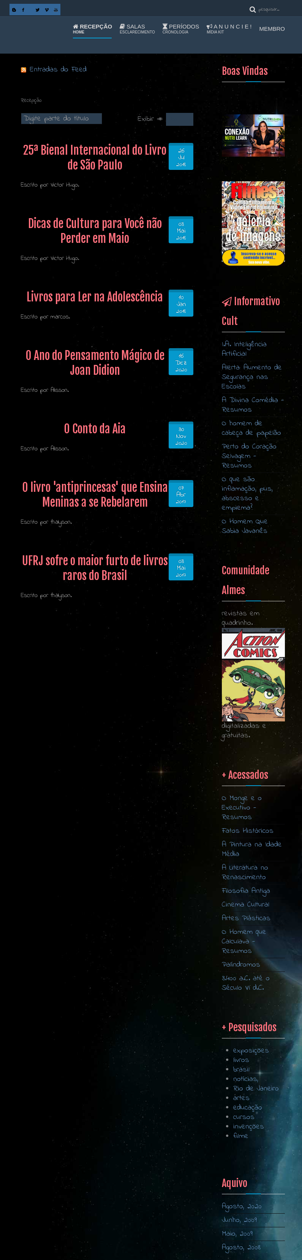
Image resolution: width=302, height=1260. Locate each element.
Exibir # (152, 119)
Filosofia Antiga (246, 1120)
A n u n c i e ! (229, 29)
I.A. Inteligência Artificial (244, 349)
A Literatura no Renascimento (245, 1102)
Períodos (181, 29)
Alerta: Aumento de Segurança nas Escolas (252, 377)
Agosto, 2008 (241, 1247)
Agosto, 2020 (242, 1206)
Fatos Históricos (248, 1060)
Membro (272, 28)
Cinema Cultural (245, 1134)
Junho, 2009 (239, 1220)
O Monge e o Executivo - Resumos (242, 1037)
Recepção (92, 29)
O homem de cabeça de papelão (251, 428)
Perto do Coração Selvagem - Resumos (249, 456)
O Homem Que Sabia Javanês (245, 526)
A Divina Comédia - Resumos (253, 405)
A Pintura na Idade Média (252, 1078)
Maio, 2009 (237, 1233)
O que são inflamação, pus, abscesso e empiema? (247, 494)
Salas (137, 29)
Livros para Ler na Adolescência (95, 297)
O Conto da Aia (95, 429)
